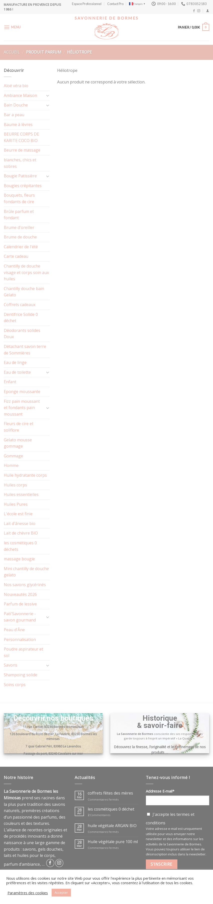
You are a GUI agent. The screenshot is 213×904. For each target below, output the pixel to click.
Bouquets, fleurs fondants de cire (19, 198)
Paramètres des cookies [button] (28, 892)
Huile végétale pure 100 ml (113, 841)
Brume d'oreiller (19, 227)
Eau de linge (15, 362)
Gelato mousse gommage (18, 443)
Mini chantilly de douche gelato (26, 572)
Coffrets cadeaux (19, 304)
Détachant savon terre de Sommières (25, 350)
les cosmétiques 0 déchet (111, 809)
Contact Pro (115, 4)
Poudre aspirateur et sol (23, 652)
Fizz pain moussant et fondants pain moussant (22, 408)
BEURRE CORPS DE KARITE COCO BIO (21, 137)
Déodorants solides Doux (22, 334)
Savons (10, 665)
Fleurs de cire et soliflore (18, 427)
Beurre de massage (22, 150)
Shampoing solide (20, 675)
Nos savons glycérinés (25, 584)
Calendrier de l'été (21, 246)
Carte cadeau (16, 256)
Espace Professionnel (86, 4)
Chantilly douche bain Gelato (24, 292)
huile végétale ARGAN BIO (112, 825)
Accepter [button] (61, 892)
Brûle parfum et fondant (19, 215)
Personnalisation (20, 639)
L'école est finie (18, 513)
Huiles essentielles (21, 494)
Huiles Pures (16, 504)
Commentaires (99, 815)
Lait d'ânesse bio (19, 523)
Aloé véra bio (16, 85)
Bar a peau (14, 114)
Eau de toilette (17, 372)
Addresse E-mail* (160, 791)
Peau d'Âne (14, 629)
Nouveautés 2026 (20, 594)
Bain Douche (16, 105)
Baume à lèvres (18, 124)
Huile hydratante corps (25, 475)
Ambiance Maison (20, 95)
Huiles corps (15, 485)
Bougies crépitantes (23, 185)
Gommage (13, 456)
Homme (11, 465)
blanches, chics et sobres (20, 163)
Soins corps (15, 684)
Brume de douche (20, 237)
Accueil (12, 52)
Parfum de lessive (20, 604)
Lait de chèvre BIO (21, 533)
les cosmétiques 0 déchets (20, 546)
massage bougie (19, 559)
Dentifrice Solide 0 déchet (21, 318)
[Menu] (12, 27)
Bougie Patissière (20, 176)
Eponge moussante (22, 391)
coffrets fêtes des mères (110, 793)
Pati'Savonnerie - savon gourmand (20, 617)
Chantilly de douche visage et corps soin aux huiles (26, 272)
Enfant (10, 381)
